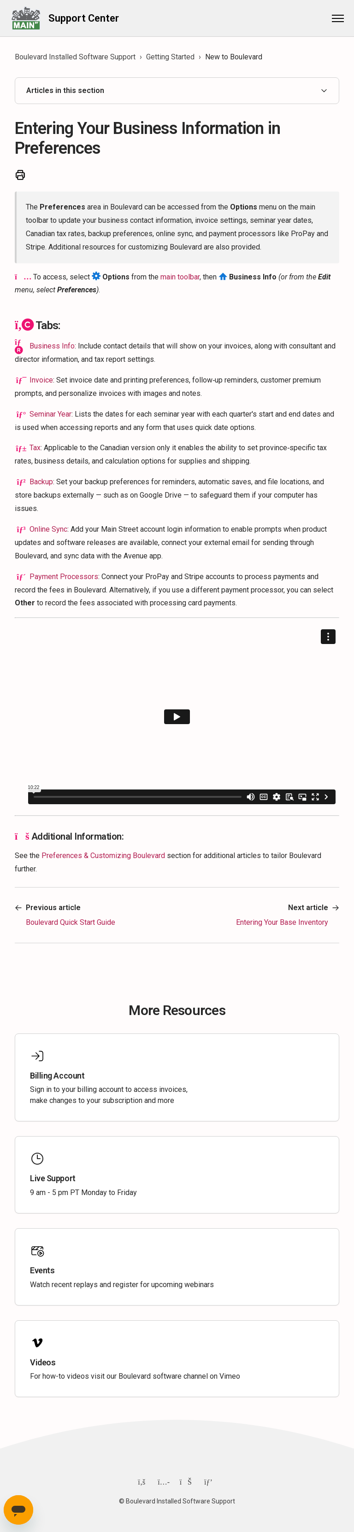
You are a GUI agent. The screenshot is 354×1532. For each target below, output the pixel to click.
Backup (41, 481)
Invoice (41, 380)
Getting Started (170, 56)
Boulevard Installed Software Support (75, 56)
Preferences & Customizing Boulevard (103, 855)
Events (42, 1270)
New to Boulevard (233, 56)
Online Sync (48, 529)
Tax (35, 447)
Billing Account (57, 1075)
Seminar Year (50, 414)
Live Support (53, 1178)
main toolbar (180, 277)
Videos (42, 1362)
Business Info (52, 346)
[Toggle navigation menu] (333, 18)
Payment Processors (64, 576)
